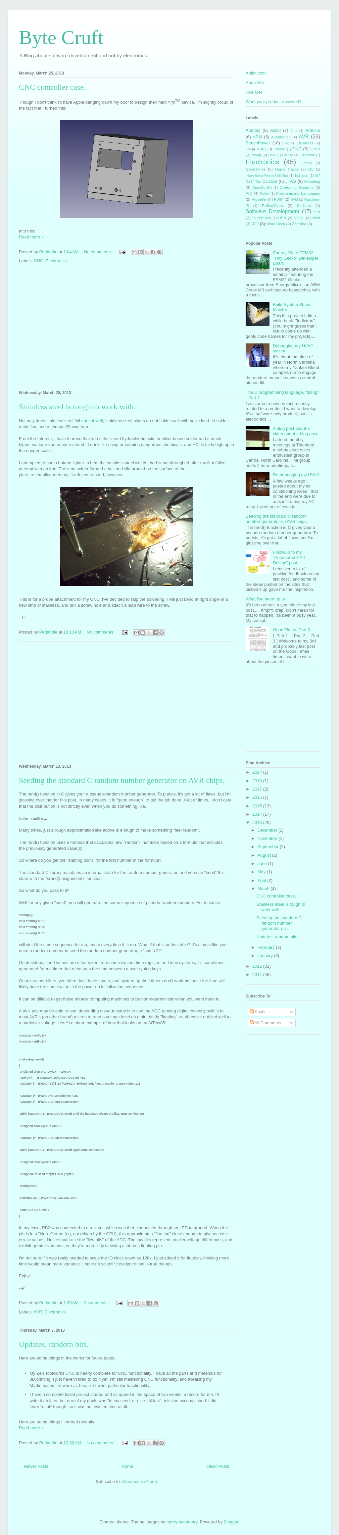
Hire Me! (254, 92)
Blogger (231, 1521)
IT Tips (256, 181)
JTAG (290, 181)
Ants (293, 130)
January (266, 955)
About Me (255, 82)
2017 (257, 789)
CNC (38, 260)
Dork (271, 155)
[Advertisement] (126, 328)
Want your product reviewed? (274, 101)
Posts (258, 1011)
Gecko (306, 163)
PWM (279, 199)
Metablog (312, 181)
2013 (257, 822)
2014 (257, 814)
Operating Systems (297, 187)
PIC (249, 193)
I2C (311, 169)
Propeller (259, 199)
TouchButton (261, 218)
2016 (257, 797)
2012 (257, 966)
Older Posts (218, 1466)
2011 (257, 974)
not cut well (92, 420)
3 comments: (97, 1302)
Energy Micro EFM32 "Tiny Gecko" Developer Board (295, 258)
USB (282, 218)
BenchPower (258, 142)
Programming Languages (298, 193)
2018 (257, 780)
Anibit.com (256, 73)
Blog (285, 143)
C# (248, 149)
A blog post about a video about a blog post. (295, 431)
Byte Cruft (61, 37)
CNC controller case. (52, 87)
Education (307, 155)
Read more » (31, 236)
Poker (264, 193)
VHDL (299, 218)
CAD (262, 149)
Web (316, 218)
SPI (317, 212)
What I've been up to (265, 598)
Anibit (275, 130)
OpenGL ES (261, 187)
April (262, 880)
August (265, 855)
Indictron (301, 176)
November (268, 838)
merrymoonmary (182, 1521)
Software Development (272, 211)
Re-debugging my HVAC (296, 474)
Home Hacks (287, 169)
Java (272, 181)
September (269, 846)
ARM (257, 136)
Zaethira (299, 224)
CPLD (315, 149)
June (263, 863)
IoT (317, 176)
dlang (256, 155)
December (268, 830)
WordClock (275, 224)
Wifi (255, 223)
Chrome (279, 149)
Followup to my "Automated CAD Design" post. (289, 557)
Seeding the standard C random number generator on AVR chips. (122, 780)
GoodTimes (256, 169)
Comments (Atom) (139, 1481)
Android (253, 130)
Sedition (304, 205)
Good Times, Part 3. (292, 629)
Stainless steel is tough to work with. (77, 406)
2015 (257, 805)
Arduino (312, 130)
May (262, 871)
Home (127, 1466)
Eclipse (287, 155)
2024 (257, 772)
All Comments (265, 1022)
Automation (281, 137)
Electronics (56, 260)
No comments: (98, 251)
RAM (294, 199)
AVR (38, 1311)
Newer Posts (36, 1466)
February (267, 947)
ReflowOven (272, 205)
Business (305, 143)
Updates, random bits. (54, 1344)
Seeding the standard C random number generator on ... (279, 923)
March (264, 888)
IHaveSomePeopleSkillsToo (267, 176)
